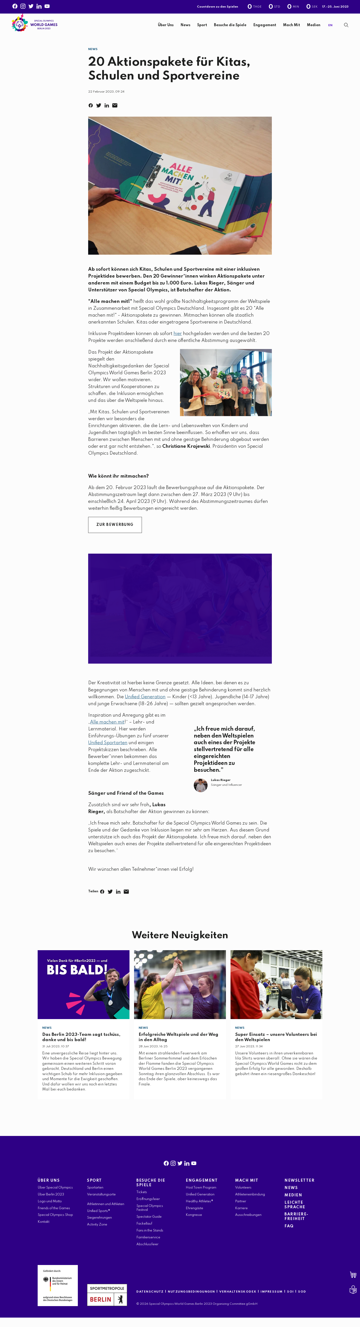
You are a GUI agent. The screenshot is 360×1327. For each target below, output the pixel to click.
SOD (302, 1301)
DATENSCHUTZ (150, 1301)
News (93, 58)
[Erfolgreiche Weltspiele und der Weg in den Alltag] (180, 994)
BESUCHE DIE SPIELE (150, 1192)
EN (330, 29)
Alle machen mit (107, 732)
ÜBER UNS (49, 1190)
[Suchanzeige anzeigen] (346, 29)
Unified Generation (145, 706)
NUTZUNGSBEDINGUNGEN (191, 1301)
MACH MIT (246, 1190)
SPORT (94, 1190)
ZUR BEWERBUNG (115, 534)
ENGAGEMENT (202, 1190)
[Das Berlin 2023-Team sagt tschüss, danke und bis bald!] (83, 994)
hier (178, 343)
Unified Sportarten (107, 752)
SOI (290, 1301)
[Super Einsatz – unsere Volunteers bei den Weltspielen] (276, 994)
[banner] (180, 28)
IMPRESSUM (272, 1301)
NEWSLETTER (299, 1190)
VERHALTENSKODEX (237, 1301)
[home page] (34, 26)
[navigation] (194, 30)
